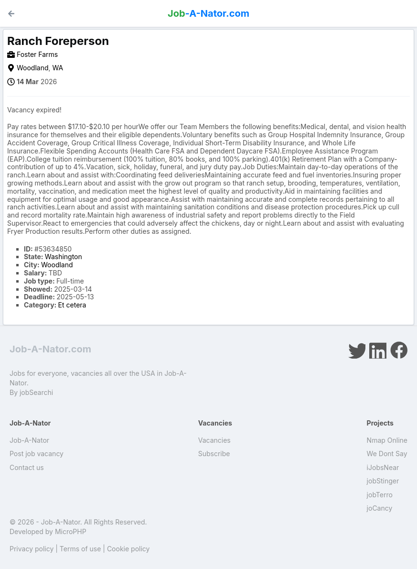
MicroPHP (70, 531)
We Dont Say (387, 453)
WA (58, 68)
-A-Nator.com (208, 13)
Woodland (33, 68)
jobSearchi (36, 392)
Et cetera (72, 305)
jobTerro (380, 495)
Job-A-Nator (29, 440)
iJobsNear (383, 467)
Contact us (27, 467)
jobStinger (383, 481)
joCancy (380, 508)
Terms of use (80, 549)
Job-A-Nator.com (50, 349)
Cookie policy (128, 549)
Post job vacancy (37, 453)
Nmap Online (387, 440)
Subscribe (214, 453)
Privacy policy (31, 549)
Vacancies (214, 440)
